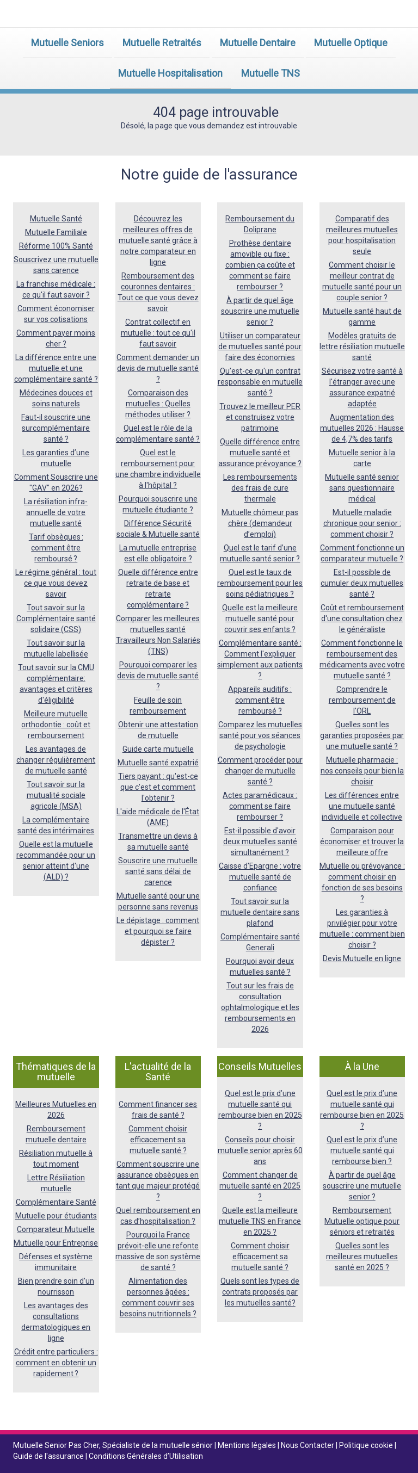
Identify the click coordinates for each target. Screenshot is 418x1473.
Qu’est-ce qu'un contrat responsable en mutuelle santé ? (260, 382)
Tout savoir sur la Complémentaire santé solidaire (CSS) (56, 618)
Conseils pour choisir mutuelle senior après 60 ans (260, 1150)
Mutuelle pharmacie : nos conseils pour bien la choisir (362, 771)
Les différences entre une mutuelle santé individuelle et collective (362, 806)
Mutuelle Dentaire (258, 42)
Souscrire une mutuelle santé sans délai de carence (158, 871)
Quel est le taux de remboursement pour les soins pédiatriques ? (260, 583)
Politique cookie (367, 1445)
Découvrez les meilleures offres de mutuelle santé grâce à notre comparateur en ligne (158, 240)
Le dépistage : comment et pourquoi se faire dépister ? (157, 931)
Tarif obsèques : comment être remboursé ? (56, 548)
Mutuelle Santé (56, 218)
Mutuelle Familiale (56, 232)
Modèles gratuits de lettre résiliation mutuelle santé (362, 346)
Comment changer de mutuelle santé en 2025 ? (259, 1186)
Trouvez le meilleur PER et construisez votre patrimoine (259, 417)
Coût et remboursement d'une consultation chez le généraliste (362, 618)
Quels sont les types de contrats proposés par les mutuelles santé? (259, 1292)
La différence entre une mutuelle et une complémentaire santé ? (56, 368)
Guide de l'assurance (49, 1456)
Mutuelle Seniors (67, 42)
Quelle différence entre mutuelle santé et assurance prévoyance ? (260, 452)
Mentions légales (248, 1445)
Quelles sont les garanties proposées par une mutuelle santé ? (362, 735)
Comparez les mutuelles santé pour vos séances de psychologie (260, 735)
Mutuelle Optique (351, 42)
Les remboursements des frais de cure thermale (260, 488)
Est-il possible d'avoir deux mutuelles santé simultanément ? (260, 841)
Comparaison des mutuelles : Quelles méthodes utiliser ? (157, 403)
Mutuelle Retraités (161, 42)
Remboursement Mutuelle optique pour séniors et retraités (361, 1221)
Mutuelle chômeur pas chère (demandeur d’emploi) (260, 523)
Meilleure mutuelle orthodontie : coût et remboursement (55, 724)
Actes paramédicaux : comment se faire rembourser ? (260, 806)
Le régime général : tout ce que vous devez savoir (55, 583)
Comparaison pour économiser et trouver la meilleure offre (362, 841)
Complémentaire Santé (56, 1202)
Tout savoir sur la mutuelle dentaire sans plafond (259, 912)
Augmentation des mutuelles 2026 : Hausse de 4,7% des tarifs (362, 428)
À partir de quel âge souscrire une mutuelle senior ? (260, 311)
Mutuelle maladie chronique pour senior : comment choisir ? (362, 523)
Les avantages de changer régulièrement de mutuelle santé (55, 760)
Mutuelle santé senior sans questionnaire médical (362, 488)
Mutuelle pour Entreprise (56, 1243)
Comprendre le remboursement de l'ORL (362, 700)
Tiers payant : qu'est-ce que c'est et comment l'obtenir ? (158, 787)
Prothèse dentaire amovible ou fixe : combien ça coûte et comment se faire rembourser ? (260, 265)
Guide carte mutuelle (158, 749)
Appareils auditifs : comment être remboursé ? (260, 700)
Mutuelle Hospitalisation (170, 73)
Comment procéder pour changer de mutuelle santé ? (260, 771)
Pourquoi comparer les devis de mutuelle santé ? (158, 675)
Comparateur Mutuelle (56, 1229)
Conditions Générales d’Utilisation (146, 1456)
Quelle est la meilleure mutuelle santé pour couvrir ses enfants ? (260, 618)
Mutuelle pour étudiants (56, 1215)
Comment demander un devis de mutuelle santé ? (157, 368)
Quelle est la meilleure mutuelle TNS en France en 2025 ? (260, 1221)
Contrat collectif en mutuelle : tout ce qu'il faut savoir (158, 333)
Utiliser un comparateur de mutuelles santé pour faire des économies (260, 346)
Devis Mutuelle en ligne (362, 958)
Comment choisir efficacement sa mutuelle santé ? (157, 1139)
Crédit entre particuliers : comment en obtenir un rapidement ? (56, 1362)
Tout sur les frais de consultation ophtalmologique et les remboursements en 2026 (260, 1007)
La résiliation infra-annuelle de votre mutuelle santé (56, 512)
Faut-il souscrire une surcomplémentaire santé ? (55, 428)
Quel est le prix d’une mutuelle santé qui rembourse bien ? (362, 1150)
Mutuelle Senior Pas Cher (56, 1445)
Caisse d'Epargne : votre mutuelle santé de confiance (260, 877)
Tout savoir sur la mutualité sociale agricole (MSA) (56, 795)
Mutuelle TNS (270, 73)
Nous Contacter (308, 1445)
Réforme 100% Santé (56, 246)
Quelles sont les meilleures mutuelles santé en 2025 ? (362, 1256)
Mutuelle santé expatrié (158, 762)
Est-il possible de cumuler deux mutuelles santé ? (362, 583)
